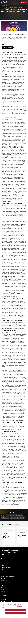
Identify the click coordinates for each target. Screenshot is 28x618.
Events (2, 589)
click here (5, 554)
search (17, 2)
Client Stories (4, 582)
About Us (3, 558)
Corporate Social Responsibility (7, 585)
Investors (3, 571)
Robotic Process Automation (17, 515)
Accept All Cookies (15, 609)
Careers (2, 563)
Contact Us (3, 565)
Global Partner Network (6, 567)
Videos (14, 6)
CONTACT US (24, 2)
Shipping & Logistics (5, 517)
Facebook (1, 601)
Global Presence (4, 569)
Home (5, 6)
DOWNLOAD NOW (4, 597)
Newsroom (3, 591)
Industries (3, 578)
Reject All (15, 612)
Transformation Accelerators (7, 576)
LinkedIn (4, 602)
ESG (1, 587)
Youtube (11, 601)
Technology (9, 515)
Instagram (8, 601)
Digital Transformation (14, 517)
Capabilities (3, 561)
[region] (14, 610)
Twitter (6, 602)
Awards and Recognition (6, 580)
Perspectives (9, 6)
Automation (22, 517)
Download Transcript (8, 47)
